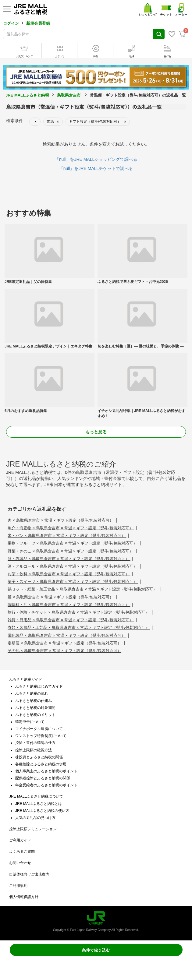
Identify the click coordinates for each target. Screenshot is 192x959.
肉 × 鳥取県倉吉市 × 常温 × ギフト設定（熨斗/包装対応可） (61, 520)
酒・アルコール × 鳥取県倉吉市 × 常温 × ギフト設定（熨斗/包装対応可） (73, 566)
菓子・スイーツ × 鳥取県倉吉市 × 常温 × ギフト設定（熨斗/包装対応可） (73, 581)
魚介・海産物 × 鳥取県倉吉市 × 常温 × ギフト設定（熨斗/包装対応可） (71, 528)
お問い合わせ (20, 863)
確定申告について (29, 722)
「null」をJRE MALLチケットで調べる (96, 168)
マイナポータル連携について (39, 729)
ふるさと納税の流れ (31, 693)
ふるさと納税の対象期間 (35, 708)
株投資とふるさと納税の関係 (39, 757)
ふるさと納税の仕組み (33, 701)
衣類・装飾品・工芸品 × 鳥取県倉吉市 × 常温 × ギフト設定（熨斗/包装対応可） (79, 627)
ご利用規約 (18, 885)
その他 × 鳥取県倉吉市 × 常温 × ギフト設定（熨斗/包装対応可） (64, 650)
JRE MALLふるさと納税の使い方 (42, 811)
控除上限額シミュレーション (33, 829)
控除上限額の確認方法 (33, 750)
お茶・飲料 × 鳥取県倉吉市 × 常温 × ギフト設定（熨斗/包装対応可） (69, 574)
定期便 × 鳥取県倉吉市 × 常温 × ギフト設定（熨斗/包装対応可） (65, 643)
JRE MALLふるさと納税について (36, 796)
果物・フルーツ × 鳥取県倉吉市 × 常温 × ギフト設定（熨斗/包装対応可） (73, 543)
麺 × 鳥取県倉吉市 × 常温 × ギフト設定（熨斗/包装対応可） (61, 597)
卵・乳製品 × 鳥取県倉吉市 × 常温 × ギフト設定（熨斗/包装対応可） (69, 558)
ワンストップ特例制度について (40, 736)
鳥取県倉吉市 (69, 95)
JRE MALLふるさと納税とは (38, 804)
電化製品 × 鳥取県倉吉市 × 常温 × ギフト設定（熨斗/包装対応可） (67, 635)
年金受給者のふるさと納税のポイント (46, 785)
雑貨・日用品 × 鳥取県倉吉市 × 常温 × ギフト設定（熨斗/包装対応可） (71, 620)
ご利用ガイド (20, 840)
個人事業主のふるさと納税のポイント (46, 771)
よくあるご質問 (22, 851)
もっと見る (96, 431)
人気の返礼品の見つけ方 (35, 818)
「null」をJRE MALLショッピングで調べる (96, 159)
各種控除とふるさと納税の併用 (40, 764)
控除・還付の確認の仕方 (35, 743)
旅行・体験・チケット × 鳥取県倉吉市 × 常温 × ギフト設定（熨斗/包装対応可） (79, 612)
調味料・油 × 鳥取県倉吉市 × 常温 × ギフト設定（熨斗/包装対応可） (69, 604)
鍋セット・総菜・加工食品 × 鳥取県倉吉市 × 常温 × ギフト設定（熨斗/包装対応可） (83, 589)
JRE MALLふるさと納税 (27, 95)
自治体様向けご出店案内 (29, 874)
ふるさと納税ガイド (25, 679)
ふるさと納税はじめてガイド (39, 686)
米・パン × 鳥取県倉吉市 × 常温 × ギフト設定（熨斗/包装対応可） (67, 535)
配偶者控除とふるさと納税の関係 (42, 778)
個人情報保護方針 (23, 897)
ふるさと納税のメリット (35, 715)
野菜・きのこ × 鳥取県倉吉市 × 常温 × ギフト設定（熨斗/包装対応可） (71, 551)
